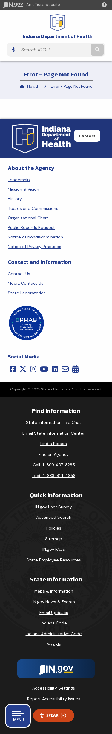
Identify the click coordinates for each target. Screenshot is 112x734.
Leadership (19, 179)
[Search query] (54, 50)
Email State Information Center (53, 433)
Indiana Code (54, 623)
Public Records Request (31, 227)
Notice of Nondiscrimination (35, 237)
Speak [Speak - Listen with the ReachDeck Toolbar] (52, 715)
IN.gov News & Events (54, 601)
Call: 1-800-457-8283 (54, 464)
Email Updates (53, 612)
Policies (53, 528)
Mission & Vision (23, 189)
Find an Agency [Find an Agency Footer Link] (54, 454)
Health (33, 86)
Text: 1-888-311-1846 (53, 475)
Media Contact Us (25, 283)
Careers (87, 136)
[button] (105, 4)
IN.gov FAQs (53, 549)
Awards (54, 644)
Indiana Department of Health (58, 36)
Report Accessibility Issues (53, 698)
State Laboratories (27, 293)
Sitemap (53, 538)
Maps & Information (53, 591)
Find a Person (53, 443)
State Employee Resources (54, 560)
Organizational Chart (28, 218)
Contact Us (19, 273)
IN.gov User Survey (53, 507)
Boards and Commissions (33, 208)
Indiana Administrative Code (54, 633)
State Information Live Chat (53, 422)
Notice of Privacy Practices (34, 246)
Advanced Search (53, 517)
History (15, 198)
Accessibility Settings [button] (53, 688)
